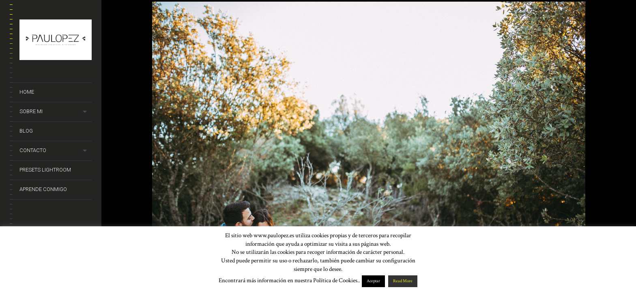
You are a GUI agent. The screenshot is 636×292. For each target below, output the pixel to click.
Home (26, 92)
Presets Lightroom (45, 170)
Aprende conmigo (43, 189)
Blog (26, 131)
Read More (403, 281)
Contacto (32, 150)
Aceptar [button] (373, 281)
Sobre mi (31, 111)
